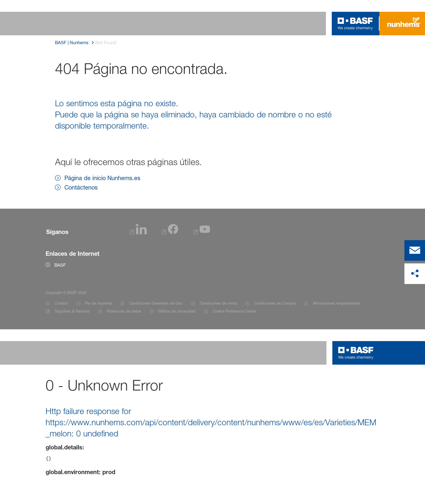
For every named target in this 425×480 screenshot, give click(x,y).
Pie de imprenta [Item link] (98, 303)
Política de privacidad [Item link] (176, 311)
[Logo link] (355, 23)
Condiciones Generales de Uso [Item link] (155, 303)
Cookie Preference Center (234, 311)
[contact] (414, 250)
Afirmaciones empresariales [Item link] (336, 303)
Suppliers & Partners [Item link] (72, 311)
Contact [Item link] (61, 303)
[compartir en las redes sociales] (414, 273)
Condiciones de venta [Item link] (218, 303)
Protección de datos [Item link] (124, 311)
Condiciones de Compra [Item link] (275, 303)
